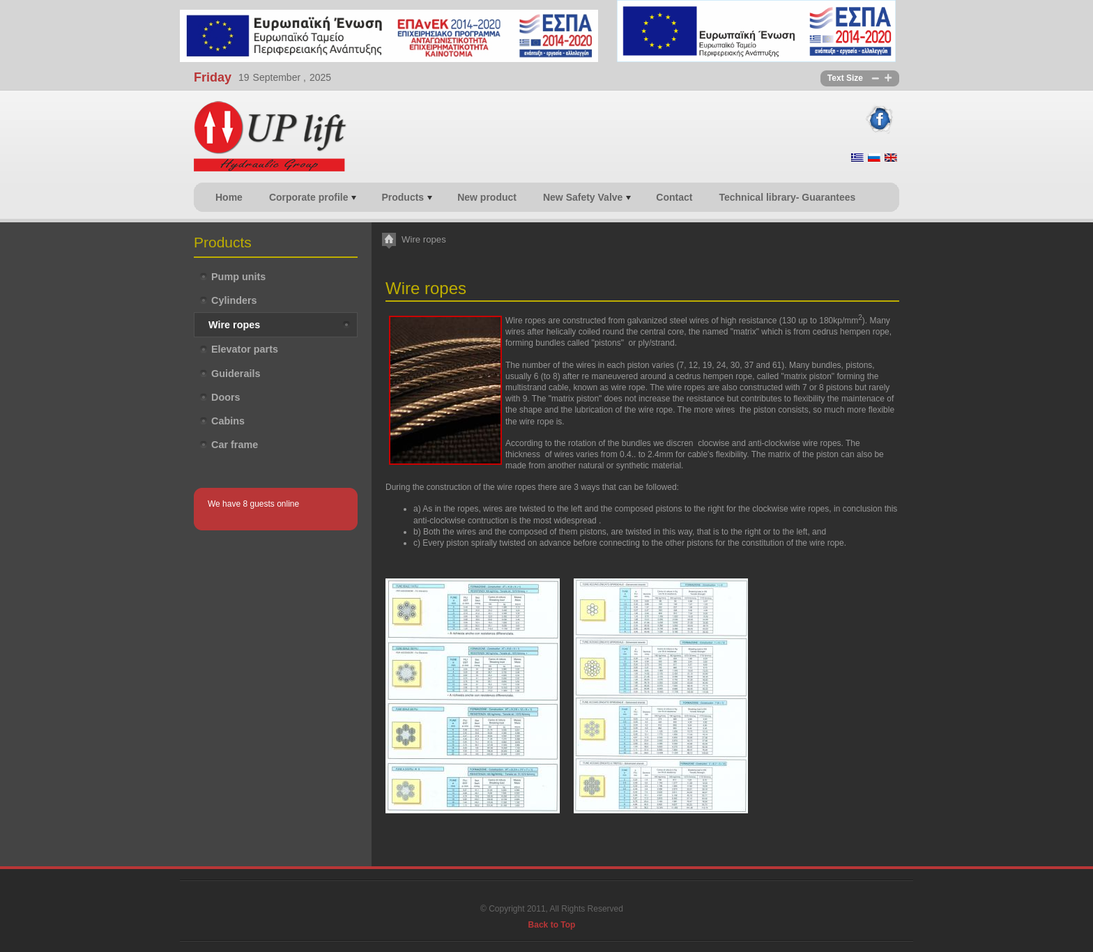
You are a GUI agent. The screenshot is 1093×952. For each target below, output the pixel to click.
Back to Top (552, 925)
